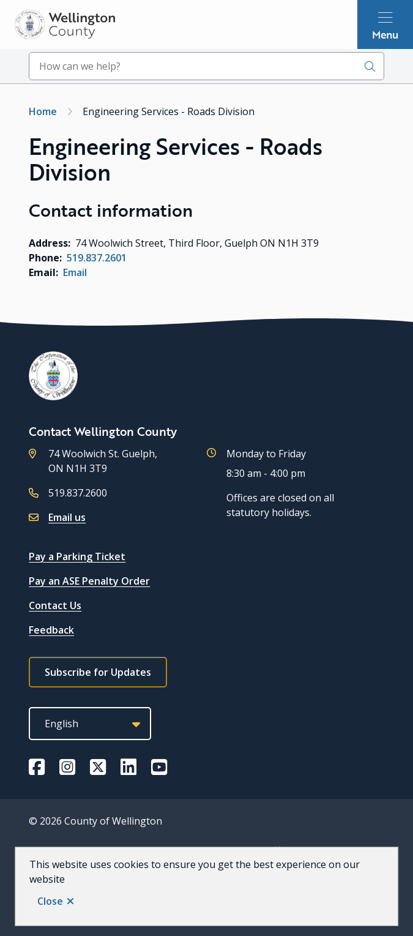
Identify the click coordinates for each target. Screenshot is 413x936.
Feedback (51, 630)
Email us (67, 517)
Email (75, 272)
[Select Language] (90, 723)
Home (43, 111)
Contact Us (55, 605)
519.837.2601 (97, 257)
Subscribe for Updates (98, 672)
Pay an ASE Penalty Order (89, 581)
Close (50, 901)
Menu (385, 34)
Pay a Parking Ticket (77, 556)
